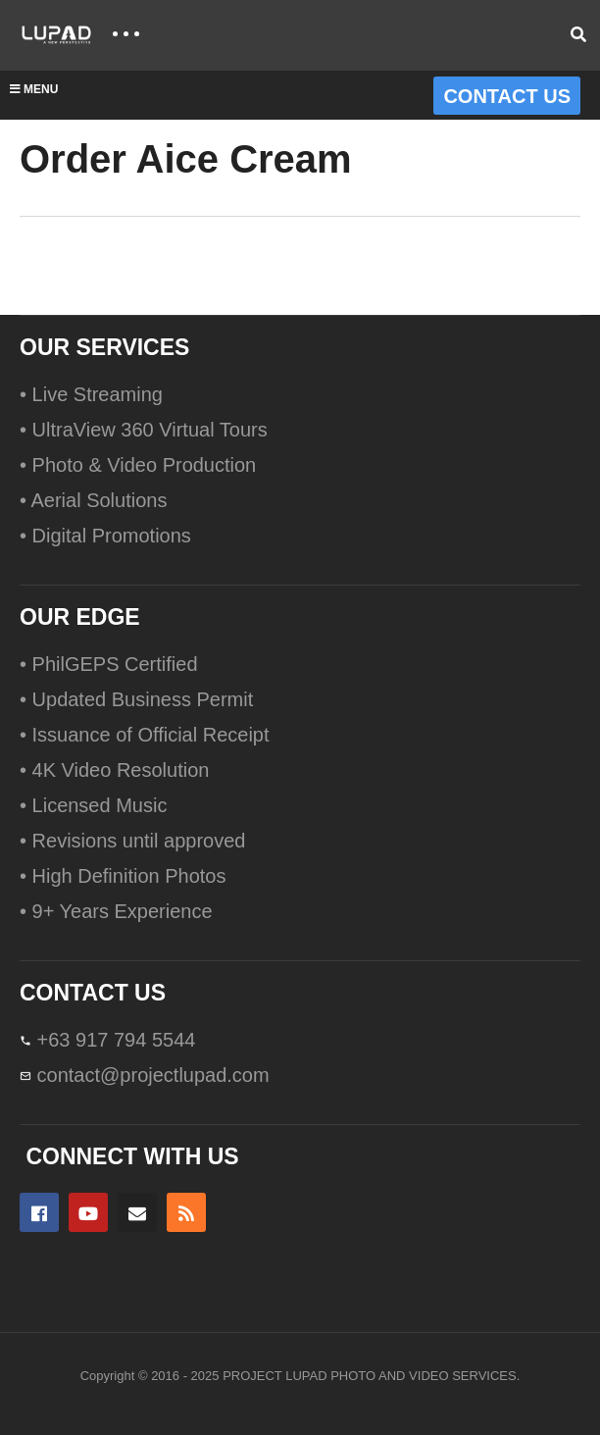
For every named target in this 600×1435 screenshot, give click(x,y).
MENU (34, 89)
